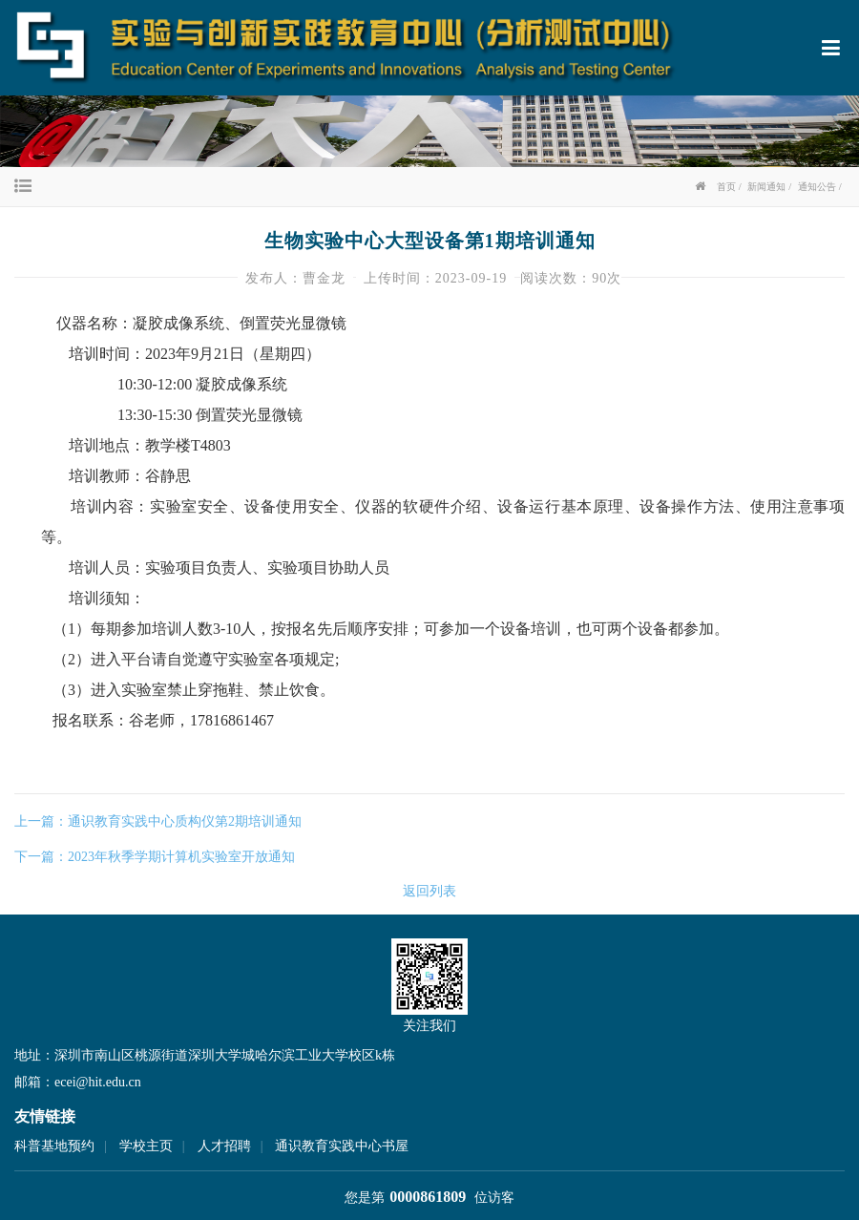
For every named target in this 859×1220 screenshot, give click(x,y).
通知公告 (817, 186)
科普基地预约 (54, 1146)
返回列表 (429, 891)
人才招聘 (224, 1146)
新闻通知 (766, 186)
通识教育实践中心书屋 (342, 1146)
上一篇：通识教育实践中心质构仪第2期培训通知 (158, 821)
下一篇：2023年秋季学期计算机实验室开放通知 (154, 857)
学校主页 (146, 1146)
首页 (726, 186)
